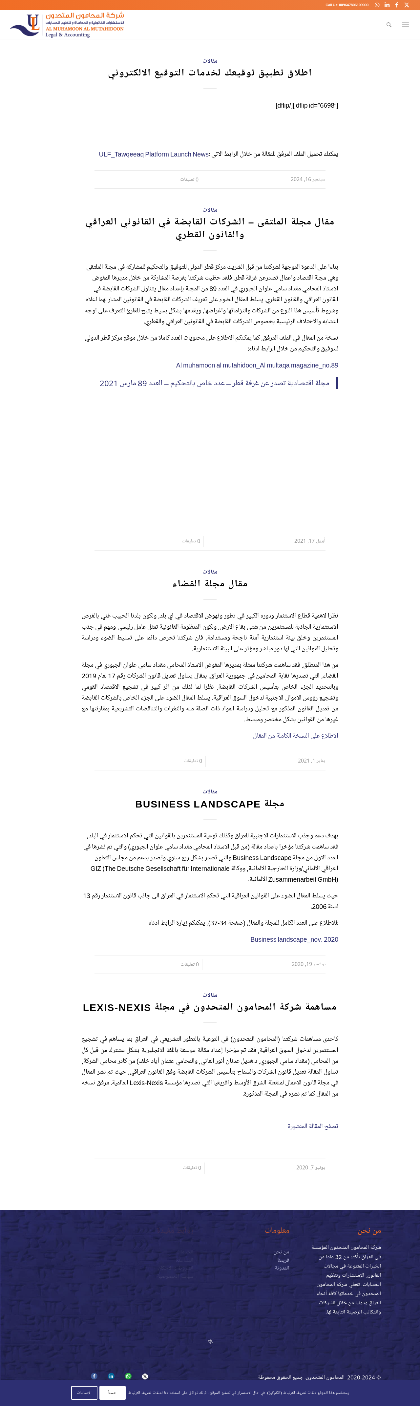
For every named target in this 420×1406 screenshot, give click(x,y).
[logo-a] (67, 24)
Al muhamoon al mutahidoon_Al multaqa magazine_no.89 (257, 365)
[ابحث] (389, 24)
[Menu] (407, 24)
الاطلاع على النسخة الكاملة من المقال (295, 735)
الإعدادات (84, 1393)
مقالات (210, 61)
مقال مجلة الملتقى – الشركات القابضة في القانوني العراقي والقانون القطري (210, 228)
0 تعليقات (189, 179)
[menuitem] (389, 24)
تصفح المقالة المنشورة (313, 1126)
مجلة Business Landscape (210, 803)
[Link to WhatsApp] (377, 5)
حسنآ (112, 1393)
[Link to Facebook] (397, 5)
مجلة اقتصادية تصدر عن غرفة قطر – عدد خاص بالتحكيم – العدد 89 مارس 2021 (214, 383)
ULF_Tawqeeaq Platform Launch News (153, 154)
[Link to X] (406, 5)
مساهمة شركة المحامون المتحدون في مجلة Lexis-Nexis (210, 1007)
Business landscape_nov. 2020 (294, 939)
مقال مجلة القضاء (210, 584)
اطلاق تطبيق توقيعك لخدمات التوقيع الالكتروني (210, 73)
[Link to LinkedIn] (387, 5)
